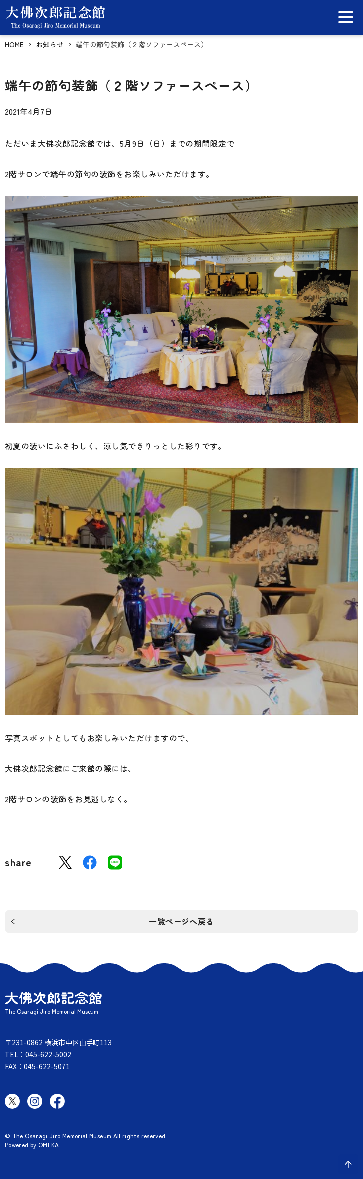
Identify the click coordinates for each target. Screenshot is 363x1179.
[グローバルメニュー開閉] (345, 17)
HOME (14, 44)
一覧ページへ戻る (181, 921)
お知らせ (50, 44)
